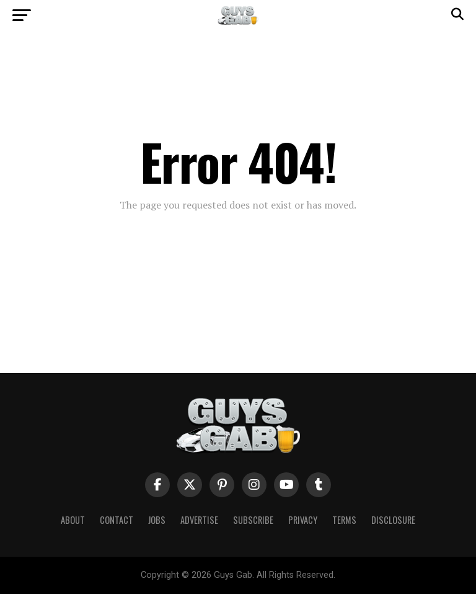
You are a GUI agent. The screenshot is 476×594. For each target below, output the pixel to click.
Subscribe (253, 519)
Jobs (156, 519)
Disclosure (393, 519)
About (73, 519)
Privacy (302, 519)
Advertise (199, 519)
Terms (344, 519)
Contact (116, 519)
